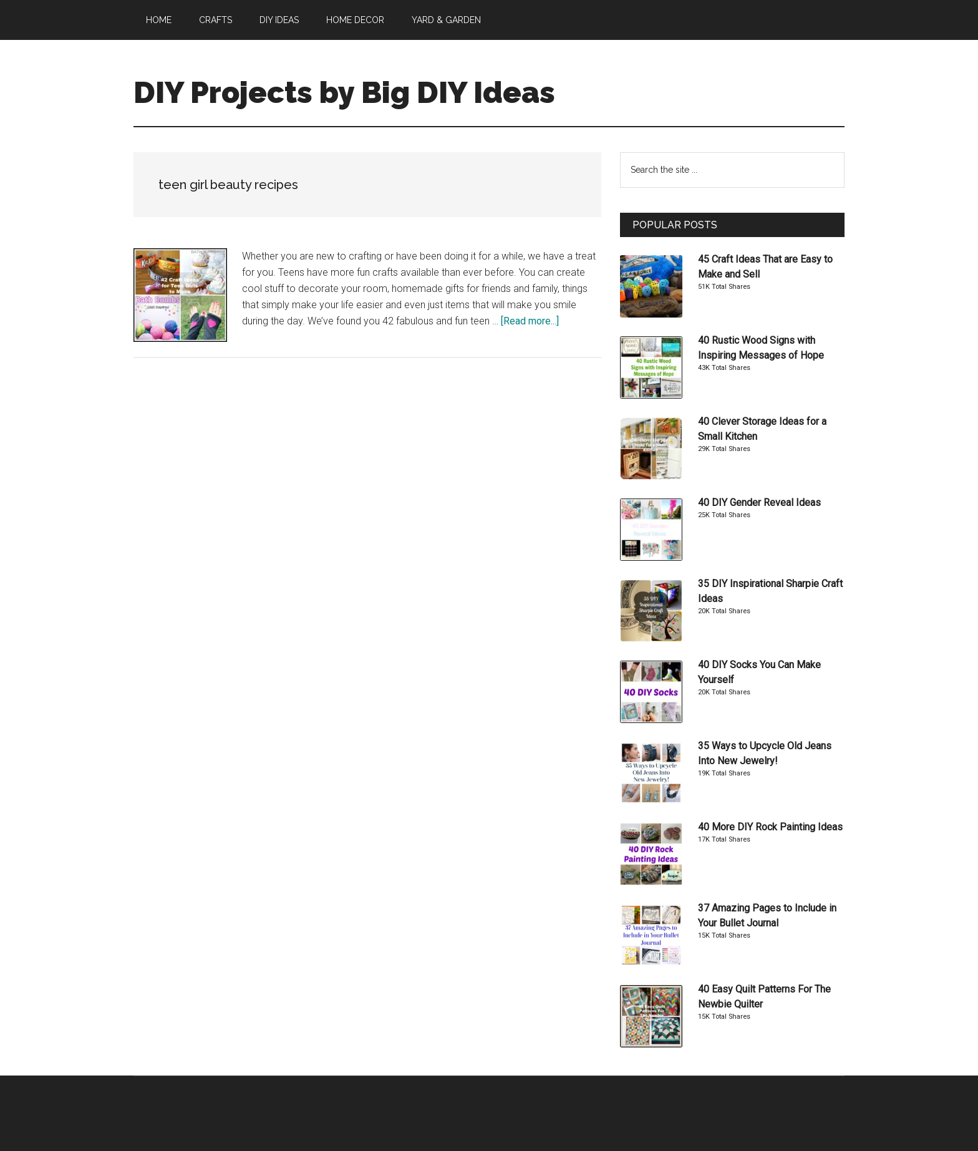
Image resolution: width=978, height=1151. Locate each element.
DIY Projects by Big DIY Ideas (344, 92)
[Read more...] (530, 321)
